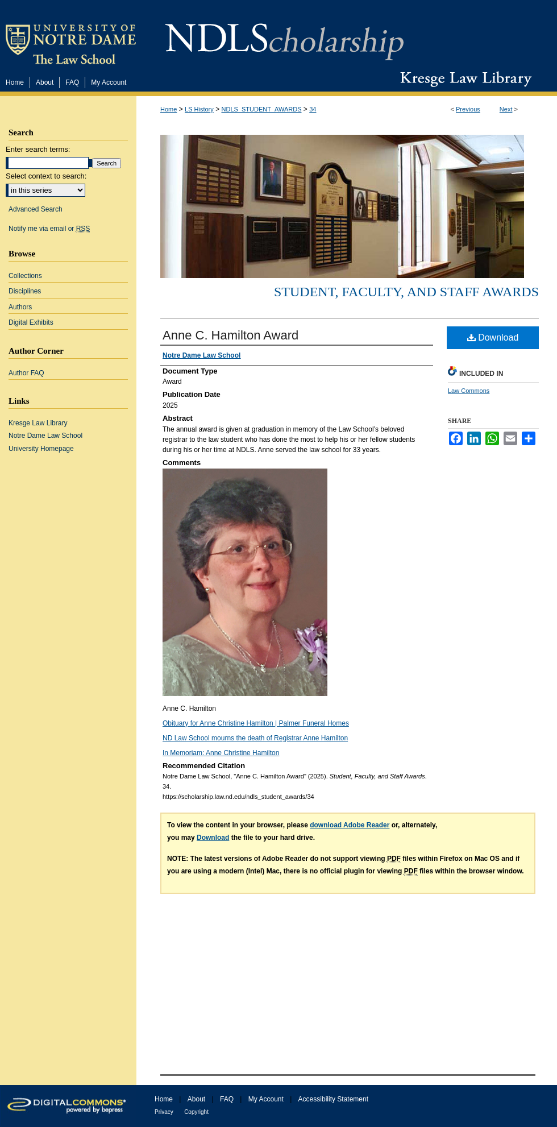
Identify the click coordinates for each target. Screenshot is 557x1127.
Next (506, 109)
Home (168, 109)
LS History (199, 109)
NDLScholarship (284, 35)
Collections (25, 276)
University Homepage (41, 449)
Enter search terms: (38, 149)
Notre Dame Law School (45, 436)
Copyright (196, 1112)
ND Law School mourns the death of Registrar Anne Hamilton (255, 738)
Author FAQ (26, 373)
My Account (266, 1099)
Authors (20, 307)
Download (493, 337)
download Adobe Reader (349, 825)
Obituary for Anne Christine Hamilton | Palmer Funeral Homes (256, 723)
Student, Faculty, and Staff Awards (406, 291)
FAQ (227, 1099)
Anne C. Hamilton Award (230, 335)
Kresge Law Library (463, 79)
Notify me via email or (49, 229)
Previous (468, 109)
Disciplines (25, 291)
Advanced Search (36, 209)
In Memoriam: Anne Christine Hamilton (221, 753)
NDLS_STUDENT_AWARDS (262, 109)
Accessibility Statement (333, 1099)
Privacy (164, 1112)
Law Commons (468, 390)
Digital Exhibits (31, 322)
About (196, 1099)
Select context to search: (46, 176)
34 (312, 109)
